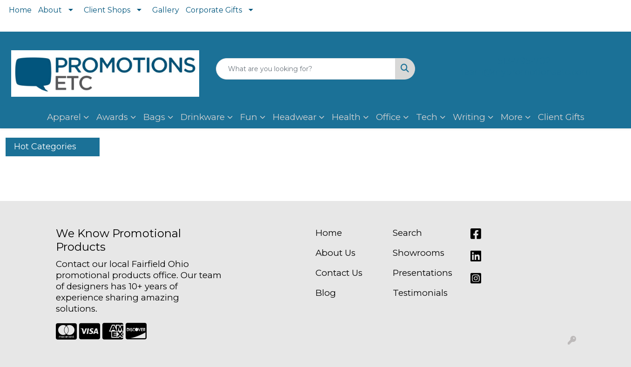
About (50, 10)
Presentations (422, 272)
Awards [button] (112, 117)
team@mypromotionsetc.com (526, 72)
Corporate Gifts (214, 10)
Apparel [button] (64, 117)
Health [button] (346, 117)
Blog (326, 292)
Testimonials (420, 292)
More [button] (512, 117)
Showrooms (418, 252)
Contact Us (339, 272)
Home (20, 10)
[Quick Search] (306, 69)
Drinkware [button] (203, 117)
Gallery (165, 10)
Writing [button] (469, 117)
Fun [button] (248, 117)
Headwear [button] (294, 117)
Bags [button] (154, 117)
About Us (336, 252)
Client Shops (107, 10)
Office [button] (388, 117)
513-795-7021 (525, 61)
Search (407, 232)
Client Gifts (561, 117)
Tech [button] (426, 117)
